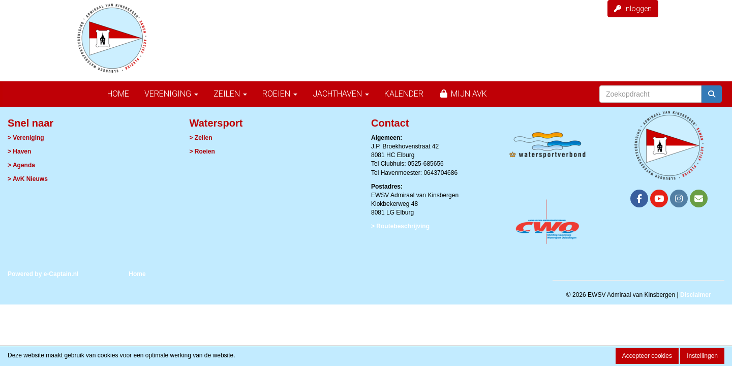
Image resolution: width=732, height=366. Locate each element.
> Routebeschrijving (400, 226)
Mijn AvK (463, 94)
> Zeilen (201, 137)
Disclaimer (695, 294)
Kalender (403, 94)
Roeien (279, 94)
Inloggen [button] (633, 9)
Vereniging (171, 94)
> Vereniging (26, 137)
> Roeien (202, 151)
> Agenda (21, 165)
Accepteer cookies (647, 355)
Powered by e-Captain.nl (43, 274)
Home (118, 94)
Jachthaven (341, 94)
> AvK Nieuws (28, 178)
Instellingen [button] (702, 355)
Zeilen (230, 94)
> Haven (19, 151)
